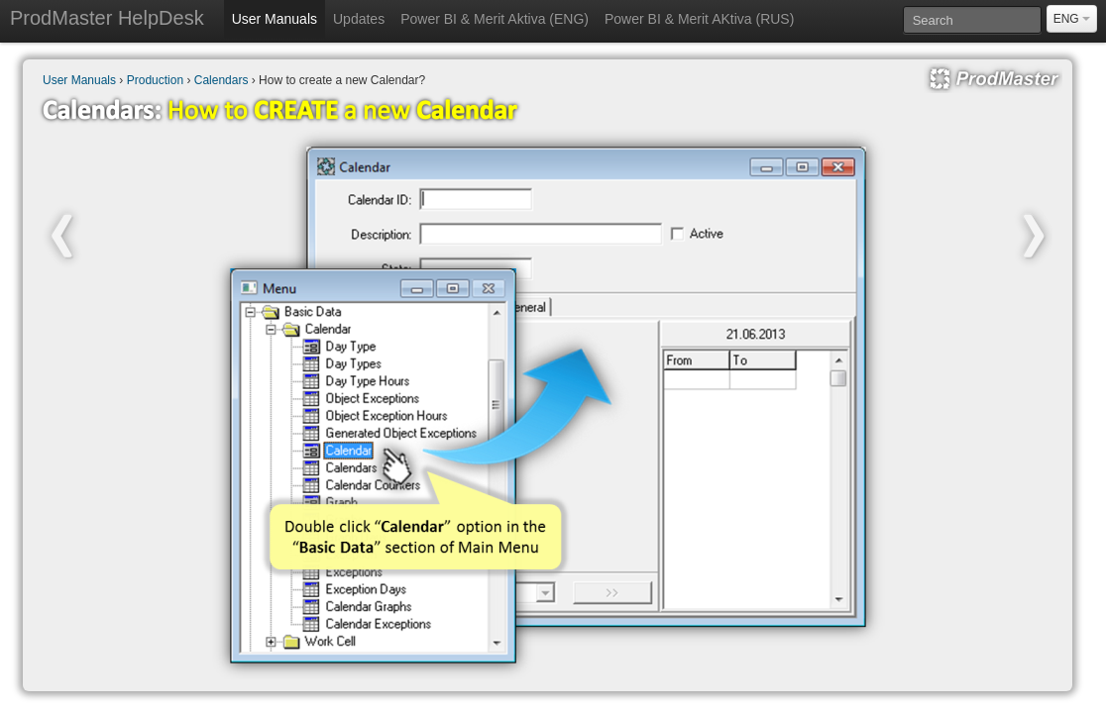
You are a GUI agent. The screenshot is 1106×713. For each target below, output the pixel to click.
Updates (359, 19)
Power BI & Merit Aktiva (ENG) (494, 19)
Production (155, 80)
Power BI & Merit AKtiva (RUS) (699, 19)
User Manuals (274, 19)
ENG (1071, 19)
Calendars (221, 80)
